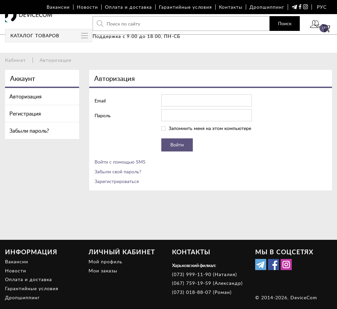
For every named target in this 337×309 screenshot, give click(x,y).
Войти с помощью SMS (120, 162)
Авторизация (25, 96)
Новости (87, 7)
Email (100, 100)
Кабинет (15, 60)
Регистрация (25, 113)
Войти (295, 32)
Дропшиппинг (266, 7)
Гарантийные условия (185, 7)
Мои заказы (103, 270)
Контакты (230, 7)
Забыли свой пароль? (118, 171)
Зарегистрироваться (117, 181)
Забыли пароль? (29, 130)
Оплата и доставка (128, 7)
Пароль (103, 115)
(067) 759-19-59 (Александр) (207, 283)
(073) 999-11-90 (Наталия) (204, 274)
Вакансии (58, 7)
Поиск (258, 28)
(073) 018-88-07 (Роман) (202, 292)
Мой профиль (105, 261)
